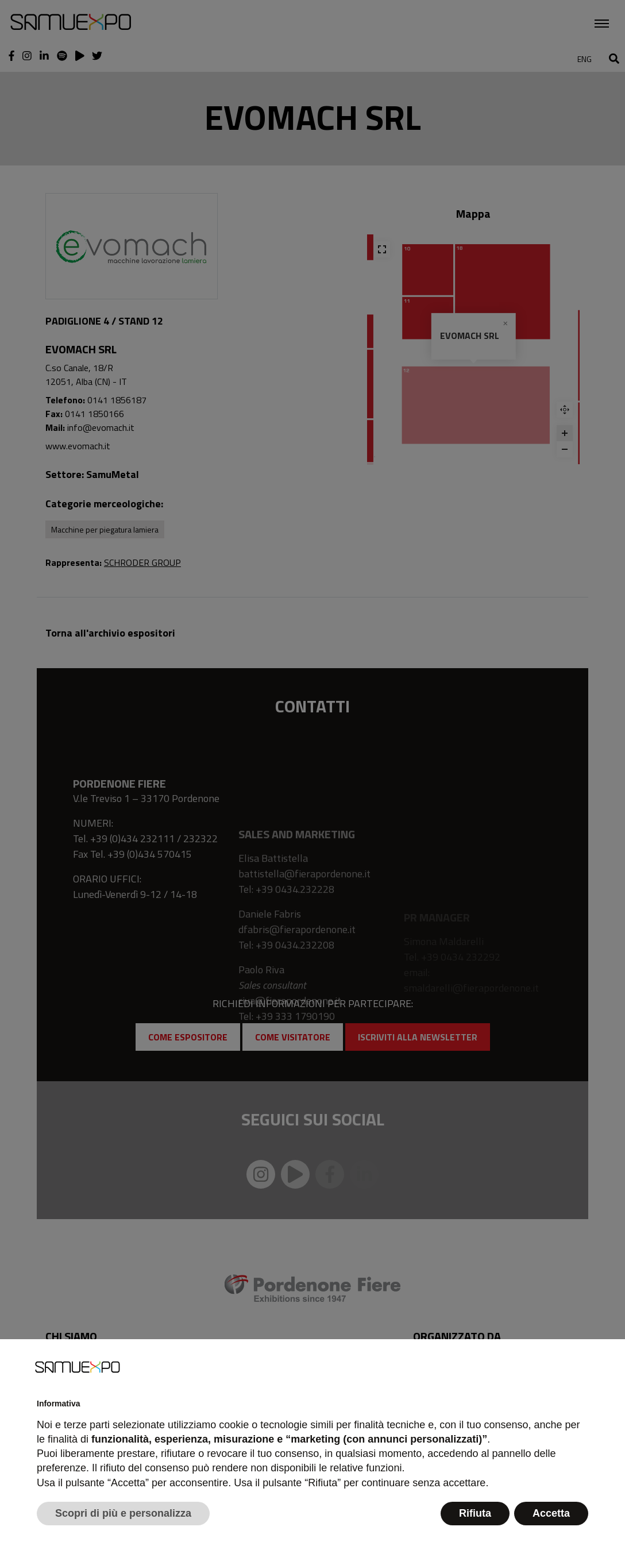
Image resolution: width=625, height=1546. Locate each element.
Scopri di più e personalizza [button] (123, 1513)
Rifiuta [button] (475, 1513)
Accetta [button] (551, 1513)
